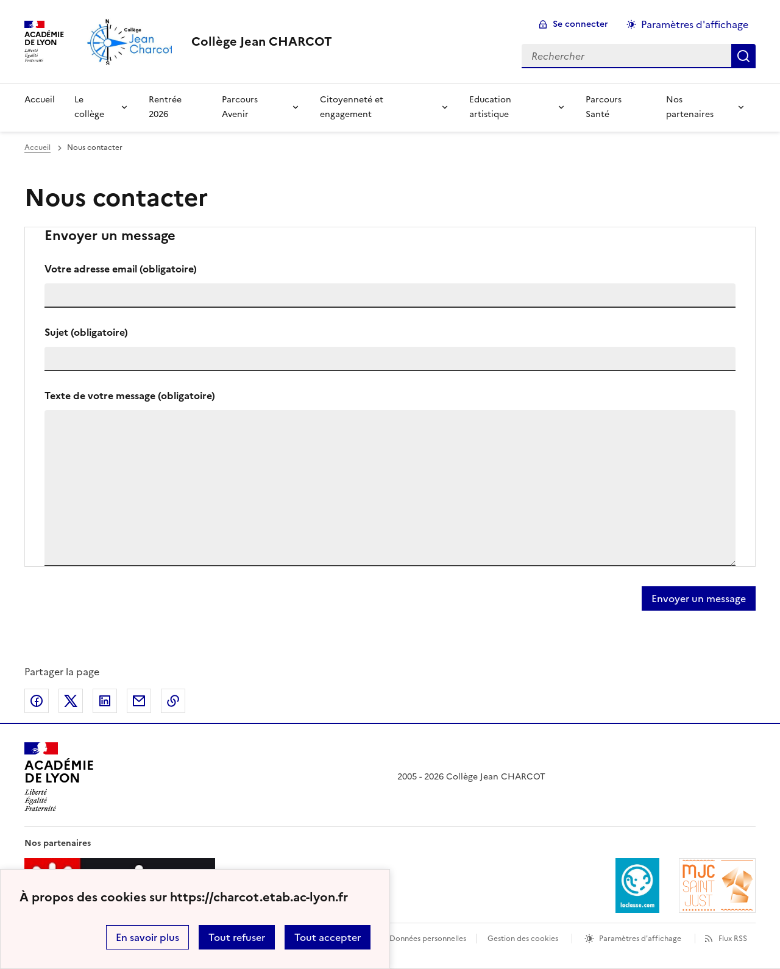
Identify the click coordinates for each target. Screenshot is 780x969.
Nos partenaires (690, 107)
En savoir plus (147, 937)
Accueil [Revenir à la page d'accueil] (39, 99)
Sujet (86, 332)
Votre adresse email (120, 268)
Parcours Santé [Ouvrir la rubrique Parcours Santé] (604, 107)
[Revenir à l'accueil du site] (58, 777)
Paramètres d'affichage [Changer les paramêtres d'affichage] (694, 24)
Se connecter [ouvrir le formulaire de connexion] (580, 24)
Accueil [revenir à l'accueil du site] (37, 147)
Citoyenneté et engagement (351, 107)
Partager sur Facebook (36, 701)
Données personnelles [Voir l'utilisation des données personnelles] (427, 938)
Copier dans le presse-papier (173, 701)
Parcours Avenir (240, 107)
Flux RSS (732, 938)
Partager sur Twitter (70, 701)
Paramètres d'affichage (640, 938)
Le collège (89, 107)
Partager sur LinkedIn (105, 701)
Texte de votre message (129, 395)
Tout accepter (327, 937)
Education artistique (490, 107)
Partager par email (139, 701)
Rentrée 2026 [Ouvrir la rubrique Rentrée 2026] (165, 107)
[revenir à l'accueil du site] (261, 41)
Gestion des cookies (523, 938)
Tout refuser (236, 937)
